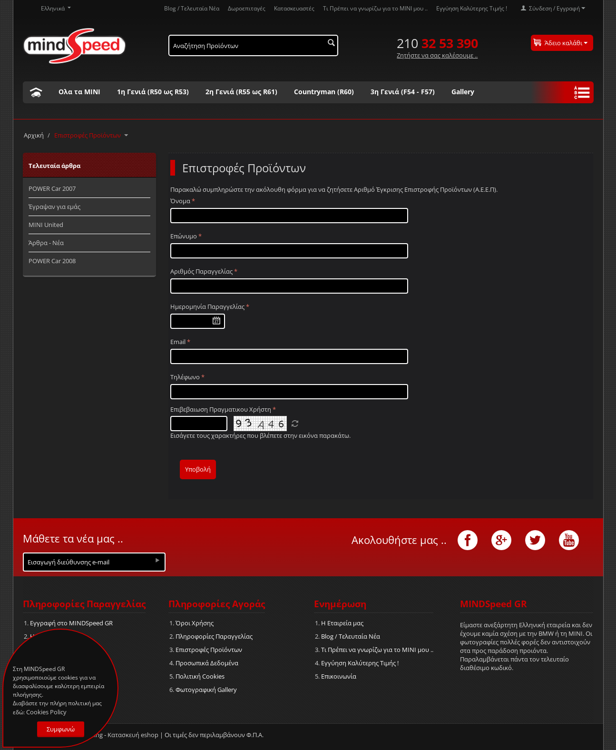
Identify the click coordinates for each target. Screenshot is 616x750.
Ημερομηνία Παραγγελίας (207, 306)
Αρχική (34, 135)
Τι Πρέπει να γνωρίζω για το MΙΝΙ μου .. (375, 8)
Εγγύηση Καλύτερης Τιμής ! (471, 8)
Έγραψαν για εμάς (54, 206)
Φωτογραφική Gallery (206, 689)
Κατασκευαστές (294, 8)
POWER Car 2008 (52, 261)
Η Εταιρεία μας (342, 623)
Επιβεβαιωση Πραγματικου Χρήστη (220, 409)
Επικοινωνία (338, 676)
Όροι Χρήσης (195, 623)
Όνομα (180, 201)
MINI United (46, 224)
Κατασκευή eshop (133, 734)
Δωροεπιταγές (246, 8)
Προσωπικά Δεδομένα (207, 663)
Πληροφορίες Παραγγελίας (214, 636)
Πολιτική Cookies (200, 676)
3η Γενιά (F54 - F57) (403, 91)
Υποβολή (198, 469)
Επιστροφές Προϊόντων (209, 649)
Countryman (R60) (324, 91)
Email (178, 341)
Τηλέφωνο (185, 377)
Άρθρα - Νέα (46, 242)
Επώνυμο (183, 236)
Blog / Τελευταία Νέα (191, 8)
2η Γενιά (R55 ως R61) (241, 91)
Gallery (462, 91)
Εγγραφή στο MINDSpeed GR (71, 623)
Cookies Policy (46, 712)
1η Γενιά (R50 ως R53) (153, 91)
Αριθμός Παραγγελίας (201, 271)
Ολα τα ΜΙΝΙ (79, 91)
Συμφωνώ (61, 729)
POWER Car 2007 (52, 188)
